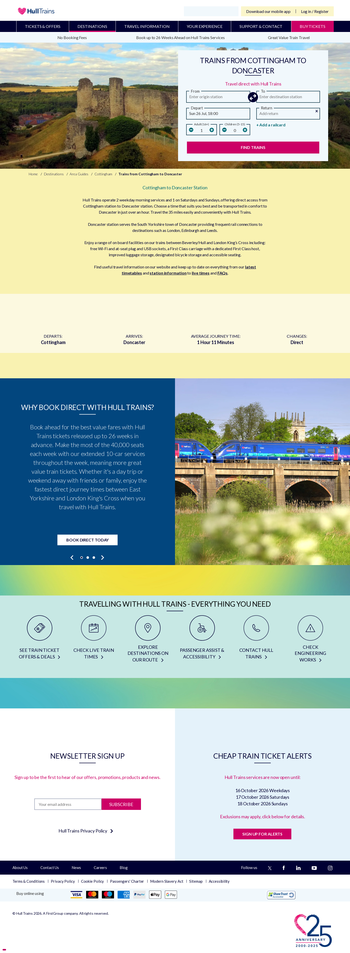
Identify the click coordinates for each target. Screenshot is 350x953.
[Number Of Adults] (201, 130)
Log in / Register (315, 11)
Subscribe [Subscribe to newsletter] (121, 804)
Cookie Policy (92, 881)
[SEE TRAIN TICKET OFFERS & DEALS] (39, 640)
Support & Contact (261, 26)
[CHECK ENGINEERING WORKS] (310, 640)
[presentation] (72, 557)
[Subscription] (68, 804)
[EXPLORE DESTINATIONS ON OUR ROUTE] (148, 640)
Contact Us (49, 867)
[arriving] (288, 98)
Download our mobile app (268, 11)
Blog (124, 867)
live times (201, 272)
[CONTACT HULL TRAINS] (256, 640)
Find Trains (253, 147)
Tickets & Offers (42, 26)
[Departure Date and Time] (218, 115)
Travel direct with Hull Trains (253, 84)
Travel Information (146, 26)
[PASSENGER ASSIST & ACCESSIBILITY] (202, 640)
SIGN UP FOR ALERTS (262, 833)
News (76, 867)
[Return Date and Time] (288, 115)
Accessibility (219, 881)
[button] (253, 97)
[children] (234, 130)
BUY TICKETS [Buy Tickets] (312, 26)
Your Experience (204, 26)
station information (168, 272)
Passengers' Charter (127, 881)
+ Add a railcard (270, 124)
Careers (100, 867)
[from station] (218, 98)
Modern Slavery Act (166, 881)
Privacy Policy (63, 881)
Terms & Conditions (28, 881)
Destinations (92, 26)
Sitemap (195, 881)
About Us (20, 867)
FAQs (222, 272)
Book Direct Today (87, 539)
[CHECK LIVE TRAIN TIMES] (93, 640)
